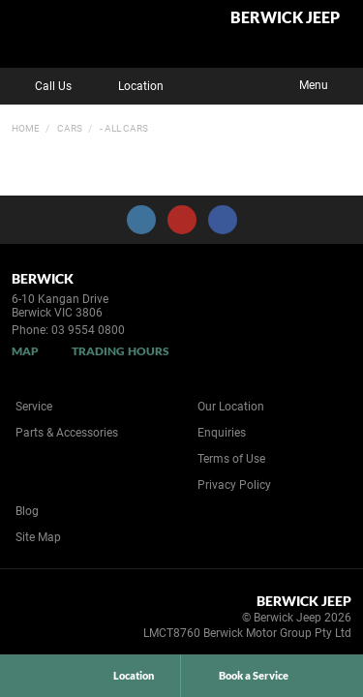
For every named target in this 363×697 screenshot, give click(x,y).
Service (33, 406)
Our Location (230, 406)
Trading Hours (120, 351)
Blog (27, 511)
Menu (327, 83)
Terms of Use (231, 459)
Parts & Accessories (66, 432)
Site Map (38, 537)
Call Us (39, 86)
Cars (68, 128)
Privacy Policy (234, 485)
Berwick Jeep (285, 18)
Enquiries (221, 432)
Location (127, 86)
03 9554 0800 (88, 330)
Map (25, 351)
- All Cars (123, 128)
